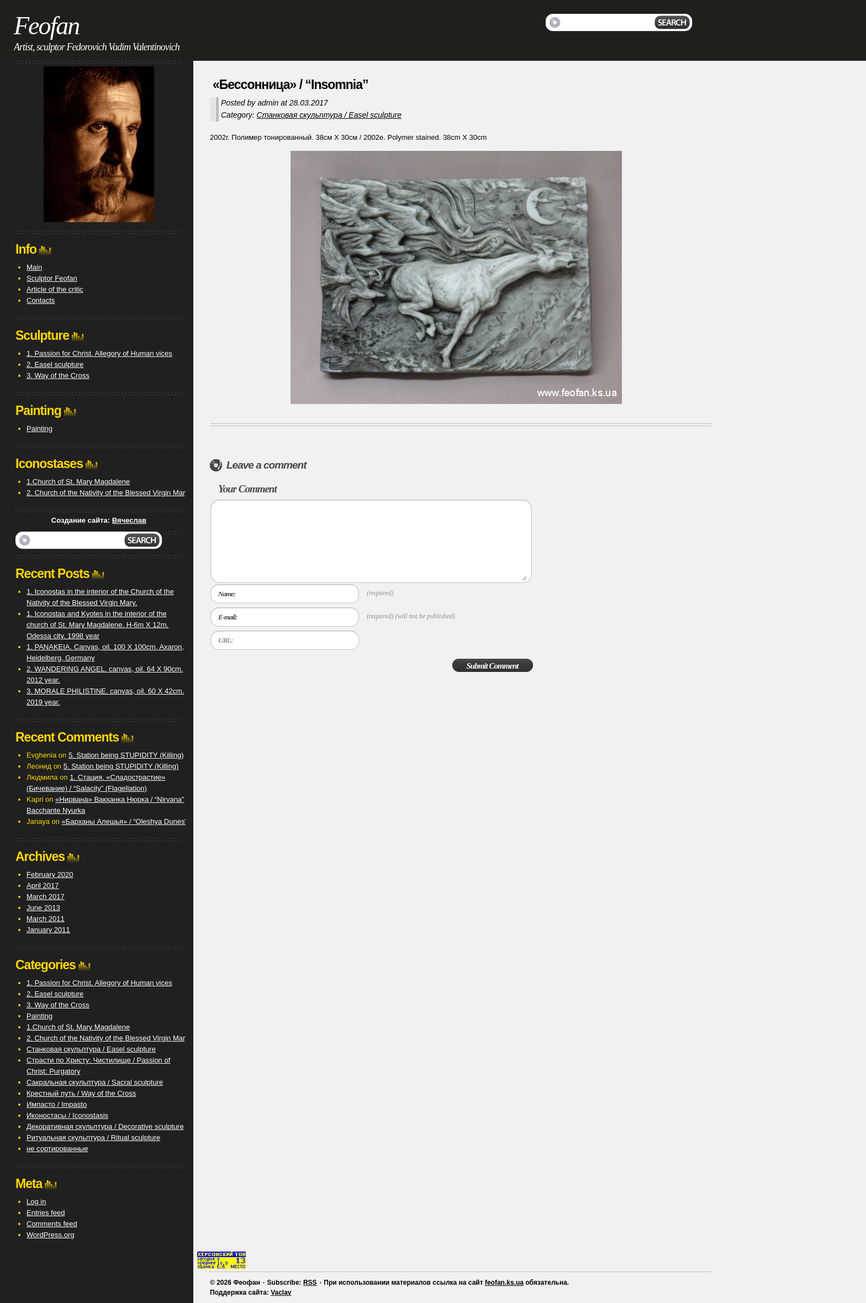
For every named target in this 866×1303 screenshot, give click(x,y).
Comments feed (52, 1224)
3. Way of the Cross (58, 375)
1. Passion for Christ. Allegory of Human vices (99, 353)
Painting (39, 428)
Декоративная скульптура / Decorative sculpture (105, 1126)
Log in (36, 1201)
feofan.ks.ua (504, 1282)
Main (34, 267)
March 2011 (46, 919)
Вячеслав (129, 520)
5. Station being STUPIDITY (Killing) (126, 755)
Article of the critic (55, 289)
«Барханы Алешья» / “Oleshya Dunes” (124, 821)
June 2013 (43, 907)
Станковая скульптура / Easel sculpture (329, 115)
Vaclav (281, 1292)
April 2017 (43, 885)
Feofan (46, 26)
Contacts (41, 300)
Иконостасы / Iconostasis (67, 1115)
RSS (310, 1282)
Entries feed (46, 1213)
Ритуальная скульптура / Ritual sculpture (93, 1137)
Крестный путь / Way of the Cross (81, 1093)
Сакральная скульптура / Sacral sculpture (95, 1082)
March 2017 (46, 896)
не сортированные (57, 1148)
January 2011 (48, 930)
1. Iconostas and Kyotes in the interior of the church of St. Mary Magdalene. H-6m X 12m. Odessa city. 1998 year (97, 625)
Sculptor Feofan (52, 278)
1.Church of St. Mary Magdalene (78, 481)
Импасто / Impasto (57, 1104)
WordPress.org (50, 1235)
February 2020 (50, 874)
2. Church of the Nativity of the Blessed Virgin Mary (108, 492)
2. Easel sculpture (55, 364)
